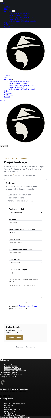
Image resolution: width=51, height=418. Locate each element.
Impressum (20, 347)
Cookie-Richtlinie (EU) (12, 409)
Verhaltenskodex (10, 413)
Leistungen (8, 79)
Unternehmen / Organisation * (21, 249)
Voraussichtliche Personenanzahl (22, 229)
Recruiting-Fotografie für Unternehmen (22, 85)
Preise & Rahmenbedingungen (14, 403)
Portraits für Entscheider (17, 87)
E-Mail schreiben (14, 337)
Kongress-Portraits (10, 365)
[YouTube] (9, 396)
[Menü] (4, 146)
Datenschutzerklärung (28, 306)
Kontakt (7, 97)
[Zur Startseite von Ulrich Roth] (3, 382)
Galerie (6, 91)
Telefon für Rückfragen (18, 269)
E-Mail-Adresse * (15, 239)
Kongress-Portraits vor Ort (18, 83)
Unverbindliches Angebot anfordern (24, 313)
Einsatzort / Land (15, 259)
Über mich (7, 93)
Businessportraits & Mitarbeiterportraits (22, 89)
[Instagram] (6, 396)
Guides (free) (8, 95)
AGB (20, 417)
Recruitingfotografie (11, 367)
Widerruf (26, 417)
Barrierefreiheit (9, 411)
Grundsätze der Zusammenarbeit (15, 415)
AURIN (7, 75)
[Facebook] (1, 396)
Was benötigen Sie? (16, 209)
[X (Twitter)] (4, 396)
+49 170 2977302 (12, 332)
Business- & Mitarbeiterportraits (15, 371)
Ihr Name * (13, 219)
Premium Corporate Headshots (19, 81)
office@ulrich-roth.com (15, 330)
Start (5, 77)
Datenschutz (30, 347)
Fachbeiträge (8, 405)
